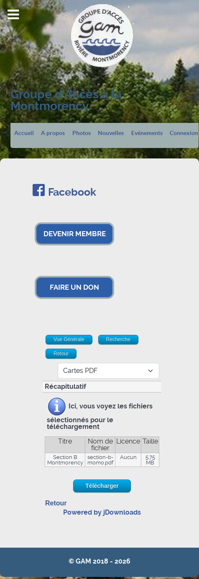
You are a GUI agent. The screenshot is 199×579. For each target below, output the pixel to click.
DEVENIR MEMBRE (74, 234)
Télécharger (101, 485)
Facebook (72, 192)
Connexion (184, 133)
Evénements (147, 133)
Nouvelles (111, 133)
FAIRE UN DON (74, 287)
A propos (53, 133)
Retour (56, 503)
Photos (81, 133)
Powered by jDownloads (102, 512)
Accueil (24, 133)
